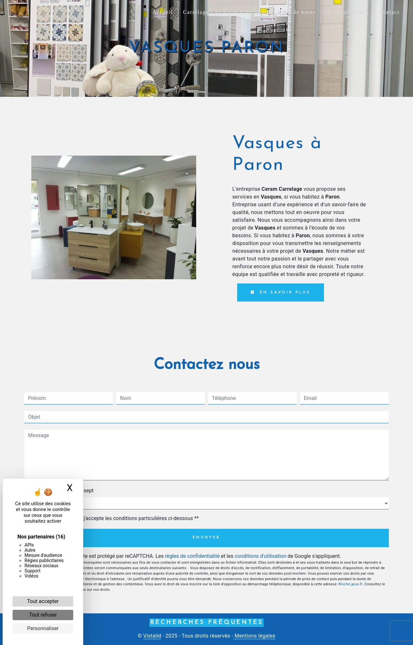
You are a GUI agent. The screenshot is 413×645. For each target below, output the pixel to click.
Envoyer (207, 537)
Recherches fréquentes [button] (206, 622)
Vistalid (152, 636)
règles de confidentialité (192, 556)
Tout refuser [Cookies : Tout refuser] (43, 615)
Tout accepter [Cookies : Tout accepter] (43, 601)
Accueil (163, 12)
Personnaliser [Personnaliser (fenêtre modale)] (43, 628)
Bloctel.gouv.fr (350, 584)
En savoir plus (280, 292)
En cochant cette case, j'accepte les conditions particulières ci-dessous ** (115, 518)
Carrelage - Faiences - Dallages (225, 12)
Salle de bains (297, 12)
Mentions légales (254, 636)
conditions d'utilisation (260, 556)
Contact (389, 12)
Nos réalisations (347, 12)
